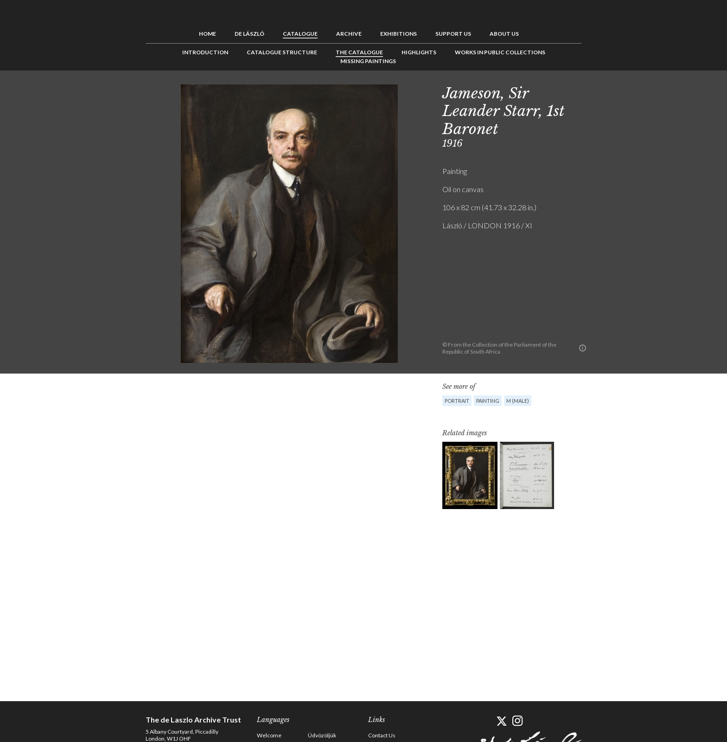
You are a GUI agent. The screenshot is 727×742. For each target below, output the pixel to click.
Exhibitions (398, 33)
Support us (453, 33)
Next (626, 91)
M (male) (517, 401)
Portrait (457, 401)
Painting (487, 401)
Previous (598, 91)
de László (249, 33)
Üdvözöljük (322, 735)
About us (504, 33)
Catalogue (300, 33)
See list (612, 91)
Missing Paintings (368, 61)
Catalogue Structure (282, 52)
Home (207, 33)
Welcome (269, 735)
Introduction (205, 52)
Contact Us (381, 735)
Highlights (419, 52)
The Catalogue (359, 52)
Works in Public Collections (500, 52)
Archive (349, 33)
